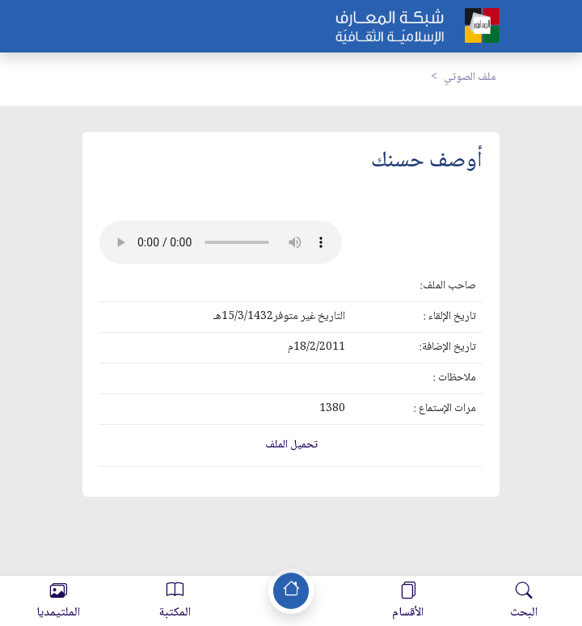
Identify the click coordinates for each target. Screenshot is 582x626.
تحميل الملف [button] (291, 445)
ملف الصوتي (470, 77)
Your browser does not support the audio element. (220, 242)
